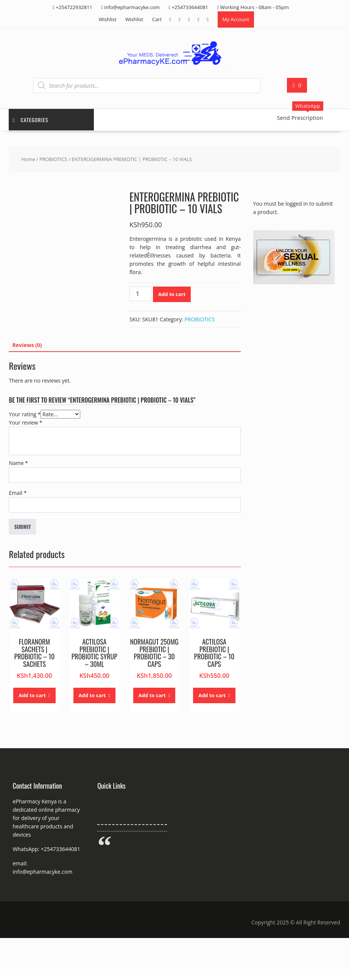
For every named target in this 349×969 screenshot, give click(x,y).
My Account (236, 19)
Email (17, 492)
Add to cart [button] (32, 695)
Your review (25, 422)
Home (28, 159)
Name (18, 463)
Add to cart (171, 294)
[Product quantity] (140, 294)
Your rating (25, 414)
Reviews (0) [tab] (27, 345)
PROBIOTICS (53, 159)
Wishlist (108, 19)
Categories (30, 120)
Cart (157, 19)
